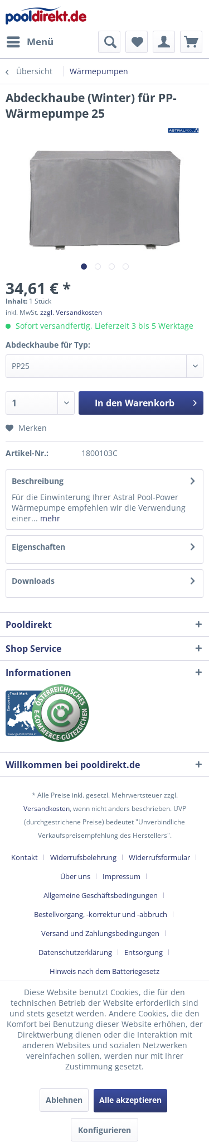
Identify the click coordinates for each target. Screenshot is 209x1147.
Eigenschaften (38, 546)
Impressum (121, 876)
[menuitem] (29, 42)
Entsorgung (143, 952)
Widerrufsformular (159, 857)
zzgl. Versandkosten (71, 312)
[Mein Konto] (164, 42)
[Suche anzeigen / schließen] (109, 42)
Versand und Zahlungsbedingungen (100, 933)
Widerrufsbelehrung (83, 857)
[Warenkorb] (191, 42)
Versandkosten (46, 808)
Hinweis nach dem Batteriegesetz (104, 971)
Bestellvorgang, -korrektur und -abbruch (100, 914)
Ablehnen (64, 1100)
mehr (49, 518)
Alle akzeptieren (130, 1100)
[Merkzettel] (136, 42)
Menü (30, 40)
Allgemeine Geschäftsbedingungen (100, 895)
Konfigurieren (104, 1130)
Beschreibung (38, 481)
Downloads (33, 580)
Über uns (75, 876)
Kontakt (24, 857)
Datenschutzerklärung (75, 952)
